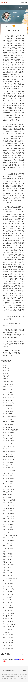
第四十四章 (8, 486)
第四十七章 (9, 494)
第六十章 (8, 529)
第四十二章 (8, 480)
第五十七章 (8, 521)
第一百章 (7, 637)
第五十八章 (8, 523)
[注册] (25, 2)
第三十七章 (8, 467)
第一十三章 (8, 402)
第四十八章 (7, 496)
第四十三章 (8, 483)
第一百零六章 (8, 653)
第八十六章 (8, 599)
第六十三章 (7, 537)
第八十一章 (7, 585)
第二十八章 (8, 443)
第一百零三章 (8, 645)
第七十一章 (7, 558)
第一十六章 (7, 410)
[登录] (22, 2)
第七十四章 (7, 567)
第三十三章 (9, 456)
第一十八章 (8, 416)
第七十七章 (7, 575)
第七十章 (7, 556)
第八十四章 (8, 593)
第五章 (6, 381)
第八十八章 (7, 604)
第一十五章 (9, 408)
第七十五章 (8, 569)
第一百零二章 (8, 642)
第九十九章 (7, 634)
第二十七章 (8, 440)
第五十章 (8, 502)
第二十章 (10, 421)
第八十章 (10, 583)
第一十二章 (8, 399)
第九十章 (7, 610)
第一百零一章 (8, 639)
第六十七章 (8, 548)
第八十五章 (8, 596)
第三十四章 (7, 459)
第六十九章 (8, 553)
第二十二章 (8, 426)
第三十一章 (9, 451)
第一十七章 (7, 413)
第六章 (6, 383)
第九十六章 (8, 626)
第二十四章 (7, 432)
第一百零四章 (8, 647)
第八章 (8, 389)
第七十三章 (7, 564)
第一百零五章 (8, 650)
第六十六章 (8, 545)
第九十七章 (9, 629)
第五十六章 (8, 518)
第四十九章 (7, 499)
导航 (20, 7)
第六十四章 (10, 540)
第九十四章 (8, 620)
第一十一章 (7, 397)
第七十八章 (7, 577)
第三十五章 (9, 461)
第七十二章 (7, 561)
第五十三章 (8, 510)
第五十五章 (7, 515)
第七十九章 (7, 580)
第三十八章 (7, 470)
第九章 (7, 391)
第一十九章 (7, 418)
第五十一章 (9, 505)
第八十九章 (7, 607)
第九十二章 (9, 615)
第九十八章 (8, 631)
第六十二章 (8, 534)
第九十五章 (7, 623)
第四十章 (9, 475)
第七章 (8, 386)
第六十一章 (7, 532)
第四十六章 (7, 491)
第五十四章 (9, 513)
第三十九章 (8, 472)
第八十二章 (8, 588)
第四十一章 (8, 478)
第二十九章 (8, 445)
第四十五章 (7, 488)
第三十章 (8, 448)
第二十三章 (8, 429)
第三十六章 (8, 464)
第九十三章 (8, 618)
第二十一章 (8, 424)
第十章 (7, 394)
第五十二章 (7, 507)
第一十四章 (7, 405)
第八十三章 (7, 591)
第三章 (6, 375)
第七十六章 (7, 572)
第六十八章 (7, 550)
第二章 (6, 372)
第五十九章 (8, 526)
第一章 (6, 370)
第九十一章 (8, 612)
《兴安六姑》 (7, 31)
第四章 (7, 378)
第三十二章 (8, 453)
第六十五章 (8, 542)
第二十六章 (8, 437)
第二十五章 (10, 434)
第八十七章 (7, 602)
